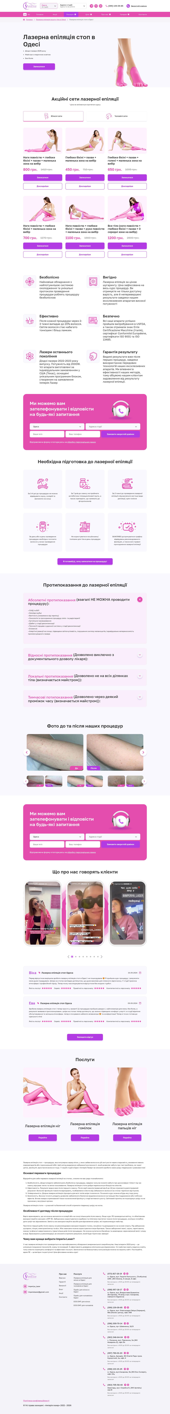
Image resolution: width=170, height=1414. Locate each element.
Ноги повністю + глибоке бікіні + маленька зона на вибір (39, 229)
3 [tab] (79, 956)
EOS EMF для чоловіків (83, 1305)
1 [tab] (72, 956)
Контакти (143, 14)
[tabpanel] (85, 511)
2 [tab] (75, 956)
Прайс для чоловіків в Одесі (83, 1296)
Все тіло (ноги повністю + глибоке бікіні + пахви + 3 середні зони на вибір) (124, 229)
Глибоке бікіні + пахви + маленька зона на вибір (80, 159)
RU (29, 14)
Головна (39, 14)
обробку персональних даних (81, 442)
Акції (55, 14)
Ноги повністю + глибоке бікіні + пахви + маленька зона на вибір (39, 160)
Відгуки (62, 1278)
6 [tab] (90, 956)
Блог (61, 1289)
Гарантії (62, 1282)
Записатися (39, 66)
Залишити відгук (85, 1037)
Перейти (42, 1137)
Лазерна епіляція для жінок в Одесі (83, 1279)
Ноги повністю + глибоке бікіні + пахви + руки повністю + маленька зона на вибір (85, 229)
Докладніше (43, 186)
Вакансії (62, 1285)
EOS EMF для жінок (82, 1301)
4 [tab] (83, 956)
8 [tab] (98, 956)
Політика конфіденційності (36, 1400)
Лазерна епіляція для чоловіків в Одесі (83, 1285)
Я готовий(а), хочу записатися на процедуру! (85, 561)
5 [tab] (86, 956)
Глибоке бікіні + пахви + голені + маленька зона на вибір (125, 160)
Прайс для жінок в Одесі (81, 1291)
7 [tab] (94, 956)
